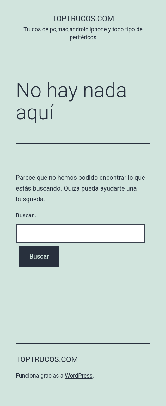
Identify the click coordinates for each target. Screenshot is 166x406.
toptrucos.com (83, 18)
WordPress (78, 375)
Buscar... (27, 215)
